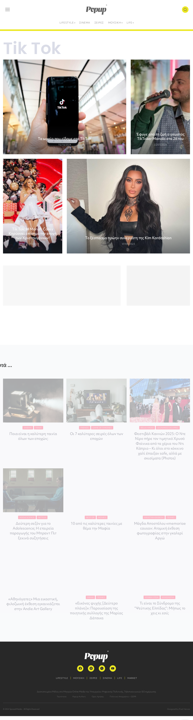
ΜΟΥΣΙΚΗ (77, 682)
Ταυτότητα (61, 700)
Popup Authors (79, 700)
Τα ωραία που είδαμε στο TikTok (64, 138)
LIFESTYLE (60, 682)
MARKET (134, 682)
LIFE (121, 682)
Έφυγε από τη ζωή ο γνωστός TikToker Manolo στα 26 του (160, 136)
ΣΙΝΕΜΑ (107, 682)
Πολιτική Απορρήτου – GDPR (123, 700)
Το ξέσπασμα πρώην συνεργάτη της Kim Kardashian (128, 237)
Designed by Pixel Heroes (178, 713)
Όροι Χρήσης (98, 700)
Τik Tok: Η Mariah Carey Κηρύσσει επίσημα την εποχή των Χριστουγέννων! (33, 233)
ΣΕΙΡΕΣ (93, 682)
